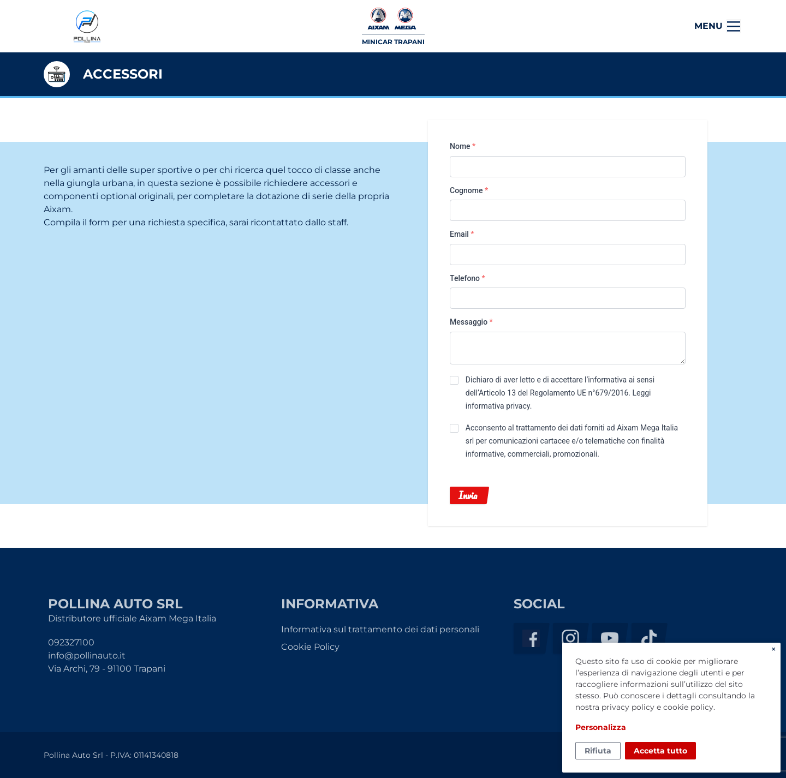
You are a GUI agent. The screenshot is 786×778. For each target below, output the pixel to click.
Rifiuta (598, 751)
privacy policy (628, 707)
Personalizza (600, 727)
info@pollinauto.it (87, 655)
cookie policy (688, 707)
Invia (467, 495)
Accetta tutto (660, 751)
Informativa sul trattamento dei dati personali (380, 629)
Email (462, 234)
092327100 (71, 642)
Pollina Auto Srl (87, 26)
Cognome (469, 190)
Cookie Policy (310, 647)
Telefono (467, 278)
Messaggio (471, 322)
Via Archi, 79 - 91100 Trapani (106, 668)
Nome (462, 146)
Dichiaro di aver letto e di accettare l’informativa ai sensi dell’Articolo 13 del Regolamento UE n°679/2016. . (560, 392)
